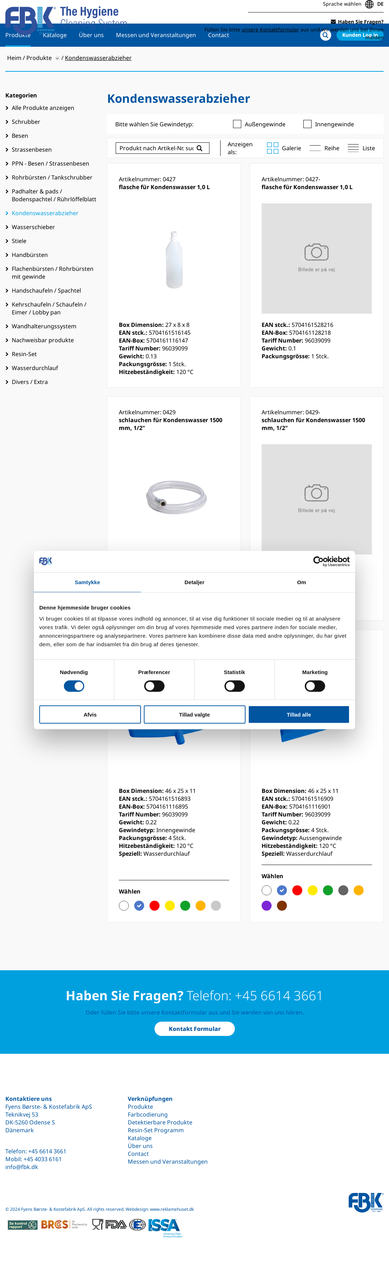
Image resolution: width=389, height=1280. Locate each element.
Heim (14, 79)
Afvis (90, 715)
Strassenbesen (32, 170)
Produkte (18, 56)
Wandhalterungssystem (44, 347)
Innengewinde (328, 145)
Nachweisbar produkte (43, 361)
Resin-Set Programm (156, 1130)
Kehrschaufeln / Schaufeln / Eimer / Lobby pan (49, 329)
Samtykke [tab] (87, 582)
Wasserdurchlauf (35, 389)
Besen (20, 157)
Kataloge (55, 56)
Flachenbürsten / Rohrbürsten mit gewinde (53, 294)
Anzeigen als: (240, 169)
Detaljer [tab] (194, 582)
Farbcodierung (148, 1114)
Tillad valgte (194, 715)
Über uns (91, 56)
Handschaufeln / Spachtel (46, 311)
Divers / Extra (30, 403)
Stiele (19, 262)
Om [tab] (301, 582)
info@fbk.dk (21, 1167)
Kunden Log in (360, 55)
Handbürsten (30, 276)
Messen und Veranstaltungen (156, 56)
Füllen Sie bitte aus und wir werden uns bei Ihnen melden (294, 31)
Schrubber (26, 143)
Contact (218, 56)
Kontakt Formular (195, 1029)
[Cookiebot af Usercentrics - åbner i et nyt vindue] (318, 561)
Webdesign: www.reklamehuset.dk (160, 1209)
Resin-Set (24, 375)
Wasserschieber (33, 248)
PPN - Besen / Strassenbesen (50, 184)
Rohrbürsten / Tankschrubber (52, 198)
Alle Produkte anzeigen (43, 129)
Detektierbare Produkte (160, 1122)
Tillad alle (299, 715)
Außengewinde (259, 145)
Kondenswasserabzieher (45, 234)
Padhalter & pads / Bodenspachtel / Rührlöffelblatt (54, 216)
